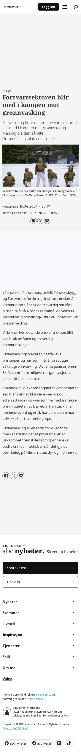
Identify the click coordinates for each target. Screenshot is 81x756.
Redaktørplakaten (31, 711)
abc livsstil (44, 743)
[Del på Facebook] (33, 221)
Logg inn (48, 7)
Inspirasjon (12, 634)
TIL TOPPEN (12, 546)
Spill (6, 656)
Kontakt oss (16, 567)
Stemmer (11, 612)
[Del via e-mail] (47, 221)
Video (7, 678)
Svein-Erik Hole (36, 699)
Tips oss (13, 581)
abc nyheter (18, 743)
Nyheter (10, 601)
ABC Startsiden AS (17, 728)
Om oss (9, 667)
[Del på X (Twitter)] (40, 221)
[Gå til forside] (18, 7)
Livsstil (9, 623)
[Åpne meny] (65, 7)
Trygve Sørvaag (45, 694)
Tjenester (11, 645)
